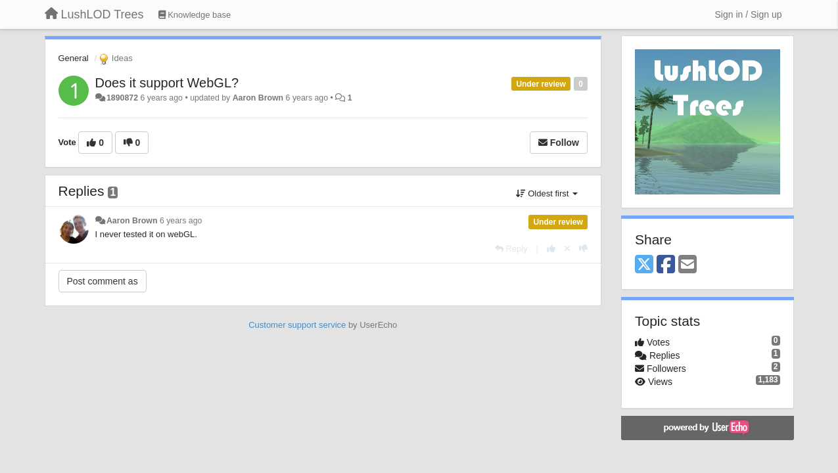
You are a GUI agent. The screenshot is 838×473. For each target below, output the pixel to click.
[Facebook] (666, 265)
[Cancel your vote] (567, 249)
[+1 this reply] (551, 249)
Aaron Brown (258, 97)
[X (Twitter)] (644, 265)
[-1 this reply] (583, 249)
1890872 (122, 97)
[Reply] (511, 249)
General (73, 58)
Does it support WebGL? (167, 83)
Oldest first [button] (547, 193)
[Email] (687, 265)
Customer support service (297, 325)
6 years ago (181, 220)
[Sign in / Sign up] (748, 14)
